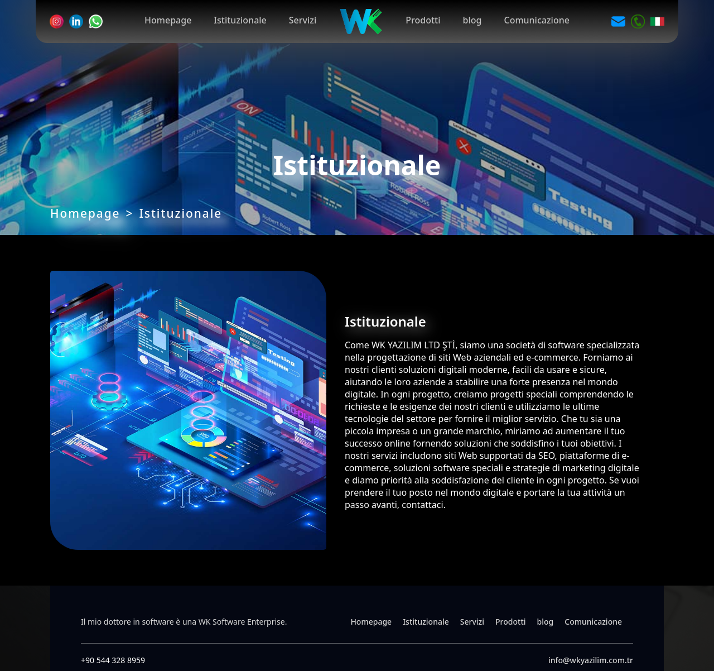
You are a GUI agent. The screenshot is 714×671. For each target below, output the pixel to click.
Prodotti (423, 20)
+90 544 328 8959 (113, 660)
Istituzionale (240, 20)
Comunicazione (536, 20)
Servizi (302, 20)
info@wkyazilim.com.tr (590, 660)
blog (472, 20)
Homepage (167, 20)
